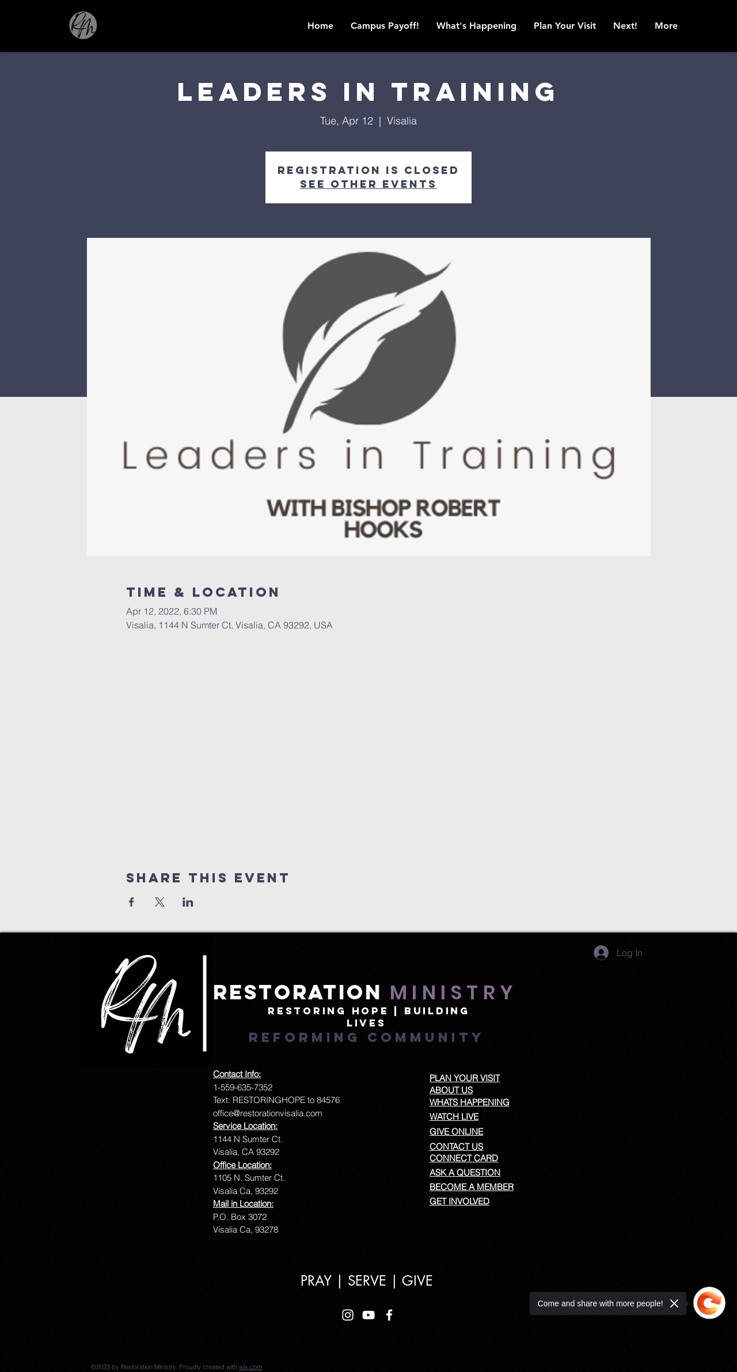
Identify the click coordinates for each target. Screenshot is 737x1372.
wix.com (250, 1367)
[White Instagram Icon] (347, 1314)
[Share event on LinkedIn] (188, 902)
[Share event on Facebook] (131, 902)
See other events (368, 184)
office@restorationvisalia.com (267, 1113)
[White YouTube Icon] (368, 1314)
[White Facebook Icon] (389, 1314)
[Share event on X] (159, 902)
